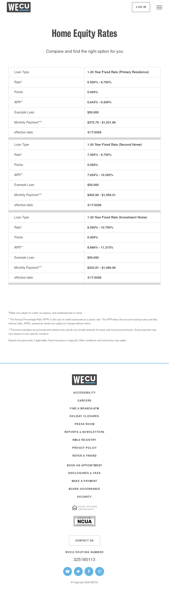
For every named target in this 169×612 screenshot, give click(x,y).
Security (84, 497)
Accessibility (84, 393)
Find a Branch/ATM (84, 409)
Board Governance (84, 489)
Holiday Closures (84, 416)
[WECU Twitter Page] (78, 571)
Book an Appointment (84, 466)
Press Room (84, 424)
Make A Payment (84, 481)
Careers (84, 401)
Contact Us (84, 541)
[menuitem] (84, 395)
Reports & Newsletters (84, 432)
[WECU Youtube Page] (67, 571)
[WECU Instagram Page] (99, 571)
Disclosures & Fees (84, 473)
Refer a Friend (84, 456)
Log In (141, 7)
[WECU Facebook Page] (88, 571)
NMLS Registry (85, 440)
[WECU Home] (19, 8)
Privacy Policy (84, 448)
